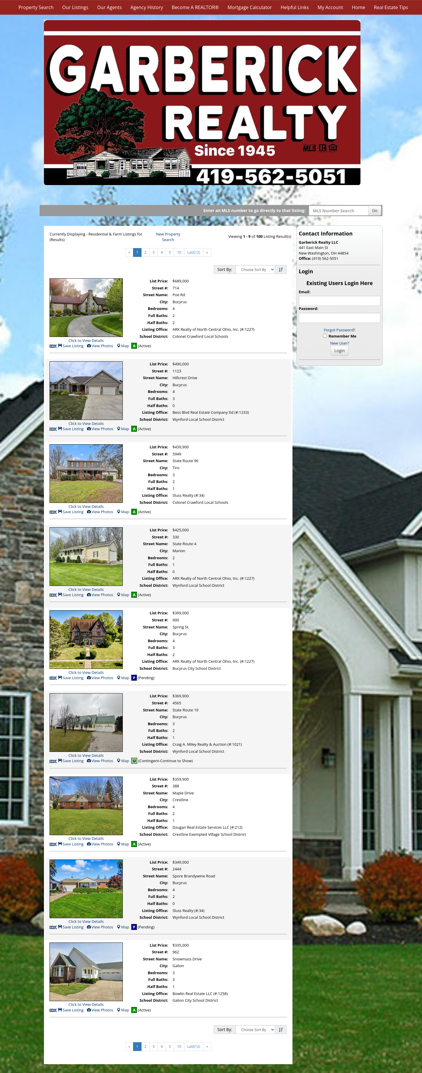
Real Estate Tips (391, 7)
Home (358, 7)
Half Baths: (157, 322)
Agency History (146, 7)
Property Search (36, 7)
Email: (305, 291)
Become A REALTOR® (195, 7)
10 (179, 252)
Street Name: (155, 294)
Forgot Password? (339, 330)
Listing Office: (155, 329)
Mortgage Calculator (250, 7)
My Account (330, 7)
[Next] (207, 252)
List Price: (159, 281)
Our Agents (109, 7)
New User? (339, 343)
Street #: (160, 288)
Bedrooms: (158, 308)
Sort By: (224, 269)
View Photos (99, 346)
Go (374, 210)
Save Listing (71, 346)
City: (164, 301)
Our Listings (75, 7)
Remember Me (339, 336)
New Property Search (168, 236)
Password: (308, 308)
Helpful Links (295, 7)
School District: (153, 336)
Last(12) (193, 252)
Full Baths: (158, 315)
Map (122, 345)
